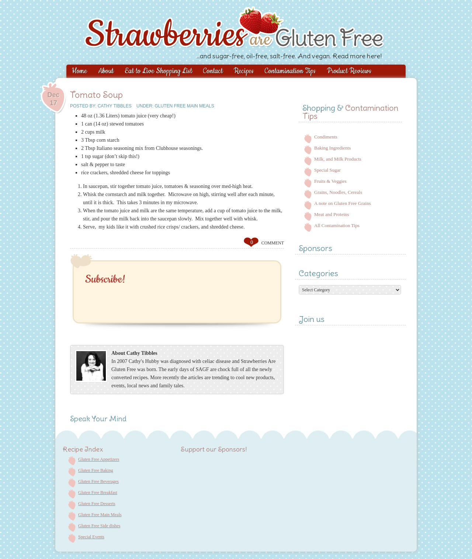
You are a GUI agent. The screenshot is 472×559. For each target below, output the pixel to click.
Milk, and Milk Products (337, 159)
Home (79, 71)
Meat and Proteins (331, 214)
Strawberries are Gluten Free (264, 31)
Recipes (244, 71)
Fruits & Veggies (330, 181)
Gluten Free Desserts (96, 503)
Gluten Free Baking (95, 470)
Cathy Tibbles (115, 106)
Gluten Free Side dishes (99, 525)
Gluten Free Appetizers (98, 459)
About (106, 71)
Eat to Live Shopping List (158, 71)
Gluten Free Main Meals (184, 106)
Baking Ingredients (332, 148)
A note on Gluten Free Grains (342, 203)
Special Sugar (327, 170)
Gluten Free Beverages (98, 481)
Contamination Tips (290, 71)
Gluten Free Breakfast (97, 492)
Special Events (91, 536)
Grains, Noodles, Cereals (338, 192)
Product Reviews (349, 71)
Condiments (325, 137)
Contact (213, 71)
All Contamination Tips (337, 225)
